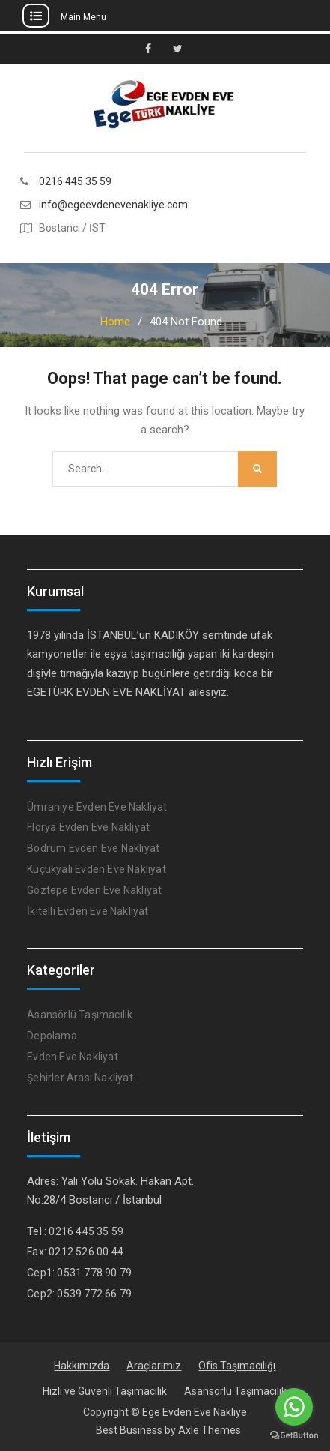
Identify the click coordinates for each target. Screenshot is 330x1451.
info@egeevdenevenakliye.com (113, 205)
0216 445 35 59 (75, 182)
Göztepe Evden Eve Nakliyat (94, 890)
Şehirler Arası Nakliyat (80, 1078)
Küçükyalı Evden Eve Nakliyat (96, 869)
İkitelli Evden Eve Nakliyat (87, 911)
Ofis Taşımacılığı (236, 1366)
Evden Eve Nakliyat (72, 1057)
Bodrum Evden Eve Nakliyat (93, 848)
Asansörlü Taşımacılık (79, 1015)
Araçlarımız (153, 1366)
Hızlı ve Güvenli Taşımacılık (105, 1391)
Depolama (52, 1036)
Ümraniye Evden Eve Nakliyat (97, 807)
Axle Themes (209, 1430)
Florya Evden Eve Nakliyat (88, 827)
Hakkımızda (81, 1366)
